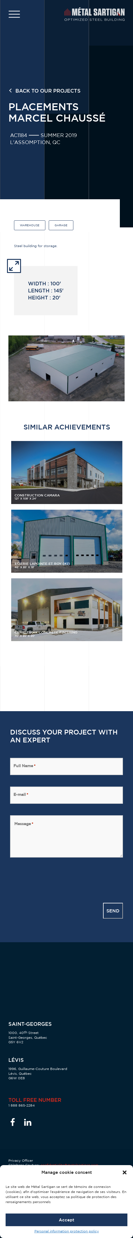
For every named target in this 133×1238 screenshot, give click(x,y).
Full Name (24, 765)
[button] (124, 1172)
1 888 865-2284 (21, 1105)
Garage (61, 225)
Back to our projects (48, 90)
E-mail (20, 794)
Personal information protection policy (66, 1231)
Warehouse (29, 225)
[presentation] (52, 880)
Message (23, 823)
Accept (66, 1219)
